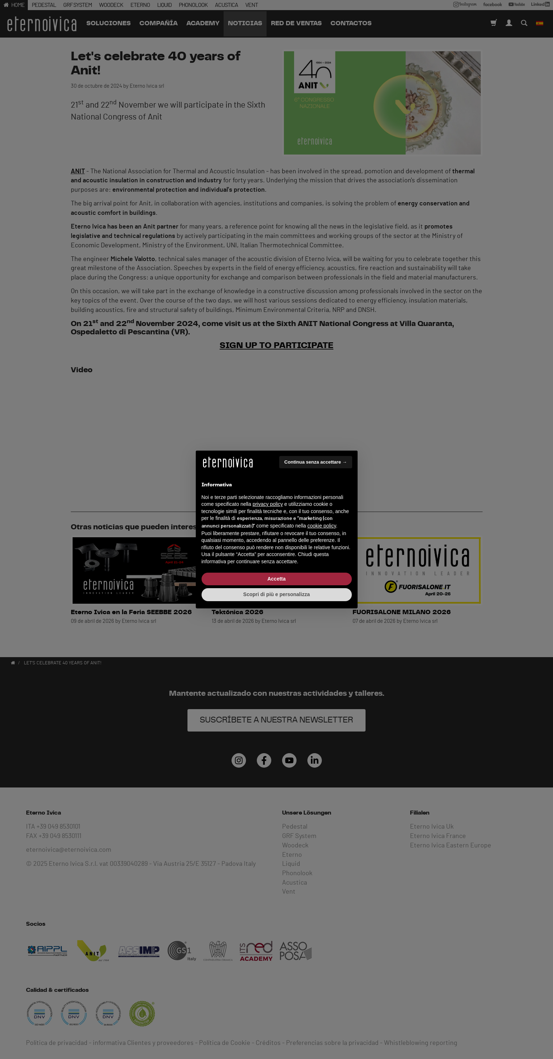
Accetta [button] (276, 579)
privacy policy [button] (267, 504)
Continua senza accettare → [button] (315, 462)
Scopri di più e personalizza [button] (276, 594)
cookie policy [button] (321, 526)
